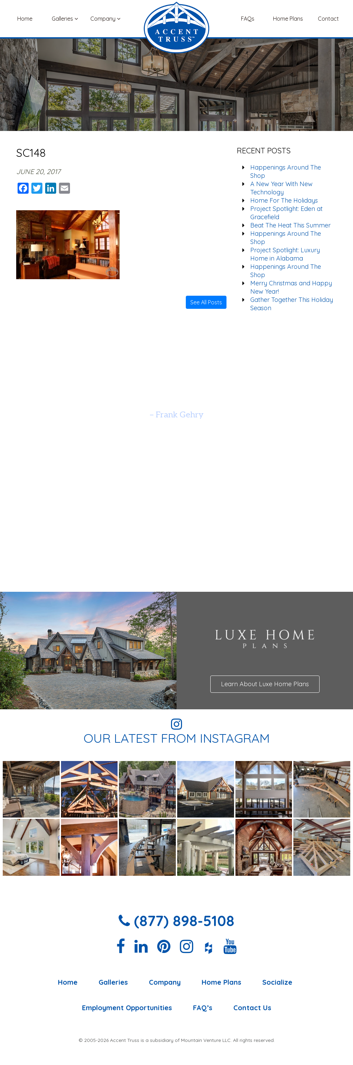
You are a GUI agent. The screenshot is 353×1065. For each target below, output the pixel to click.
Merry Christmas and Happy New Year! (291, 287)
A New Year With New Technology (281, 188)
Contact (328, 18)
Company (105, 18)
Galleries (65, 18)
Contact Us (252, 1008)
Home (24, 18)
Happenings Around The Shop (285, 171)
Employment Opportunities (127, 1008)
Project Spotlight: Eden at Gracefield (286, 213)
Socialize (277, 982)
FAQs (247, 18)
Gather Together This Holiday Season (291, 304)
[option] (176, 397)
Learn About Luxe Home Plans (265, 684)
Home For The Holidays (284, 200)
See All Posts (206, 302)
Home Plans (288, 18)
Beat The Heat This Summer (290, 225)
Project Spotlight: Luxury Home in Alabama (285, 254)
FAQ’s (202, 1008)
